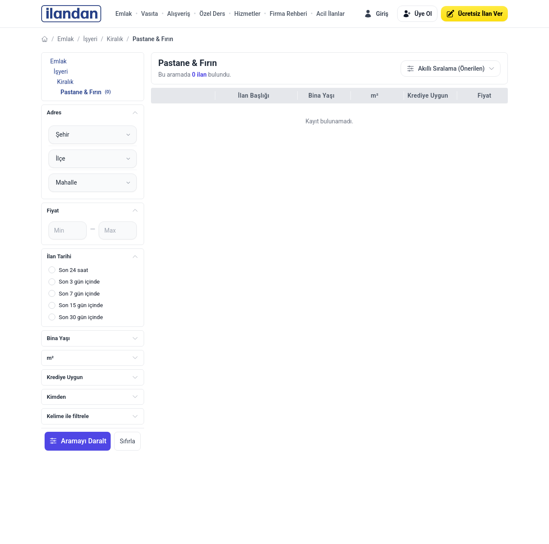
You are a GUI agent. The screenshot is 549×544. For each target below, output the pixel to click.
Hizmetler (247, 13)
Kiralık (115, 39)
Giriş (376, 13)
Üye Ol (417, 13)
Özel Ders (212, 13)
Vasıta (149, 13)
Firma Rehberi (288, 13)
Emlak (123, 13)
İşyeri (90, 39)
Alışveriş (178, 13)
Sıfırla (127, 441)
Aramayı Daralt (77, 440)
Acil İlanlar (330, 13)
